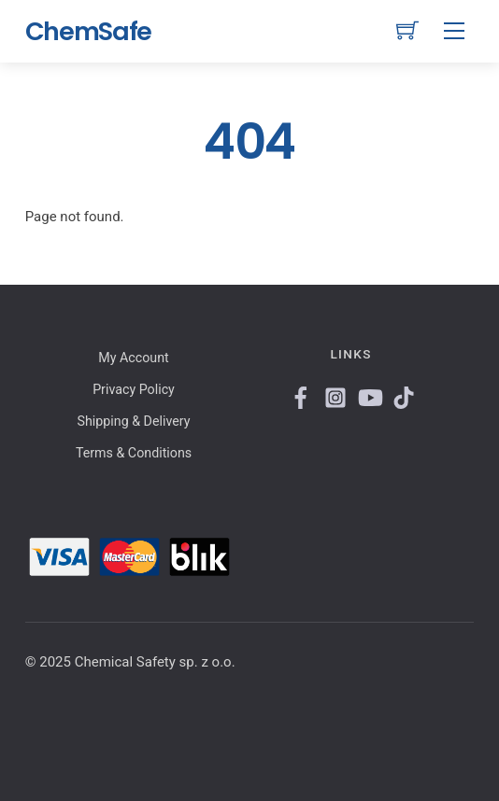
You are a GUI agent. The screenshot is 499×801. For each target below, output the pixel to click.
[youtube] (367, 394)
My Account (133, 357)
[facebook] (299, 394)
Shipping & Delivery (134, 421)
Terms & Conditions (134, 452)
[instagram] (334, 394)
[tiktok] (402, 394)
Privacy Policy (134, 389)
